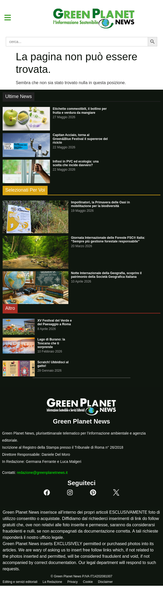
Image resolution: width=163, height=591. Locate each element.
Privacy (72, 582)
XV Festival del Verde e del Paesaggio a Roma (54, 322)
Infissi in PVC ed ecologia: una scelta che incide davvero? (76, 163)
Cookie (88, 582)
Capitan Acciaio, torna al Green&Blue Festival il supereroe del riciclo (80, 138)
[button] (5, 17)
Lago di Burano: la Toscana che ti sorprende (51, 343)
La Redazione (52, 582)
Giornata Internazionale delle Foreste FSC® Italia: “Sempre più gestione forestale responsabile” (108, 239)
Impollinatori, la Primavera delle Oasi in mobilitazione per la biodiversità (100, 204)
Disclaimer (105, 582)
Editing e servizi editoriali (20, 582)
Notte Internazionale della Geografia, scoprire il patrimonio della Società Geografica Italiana (106, 275)
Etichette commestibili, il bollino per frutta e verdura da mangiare (79, 110)
